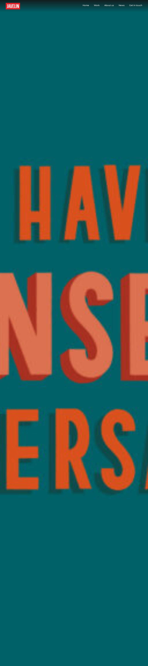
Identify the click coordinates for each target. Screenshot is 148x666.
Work (96, 5)
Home (86, 5)
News (121, 5)
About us (109, 5)
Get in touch (135, 5)
